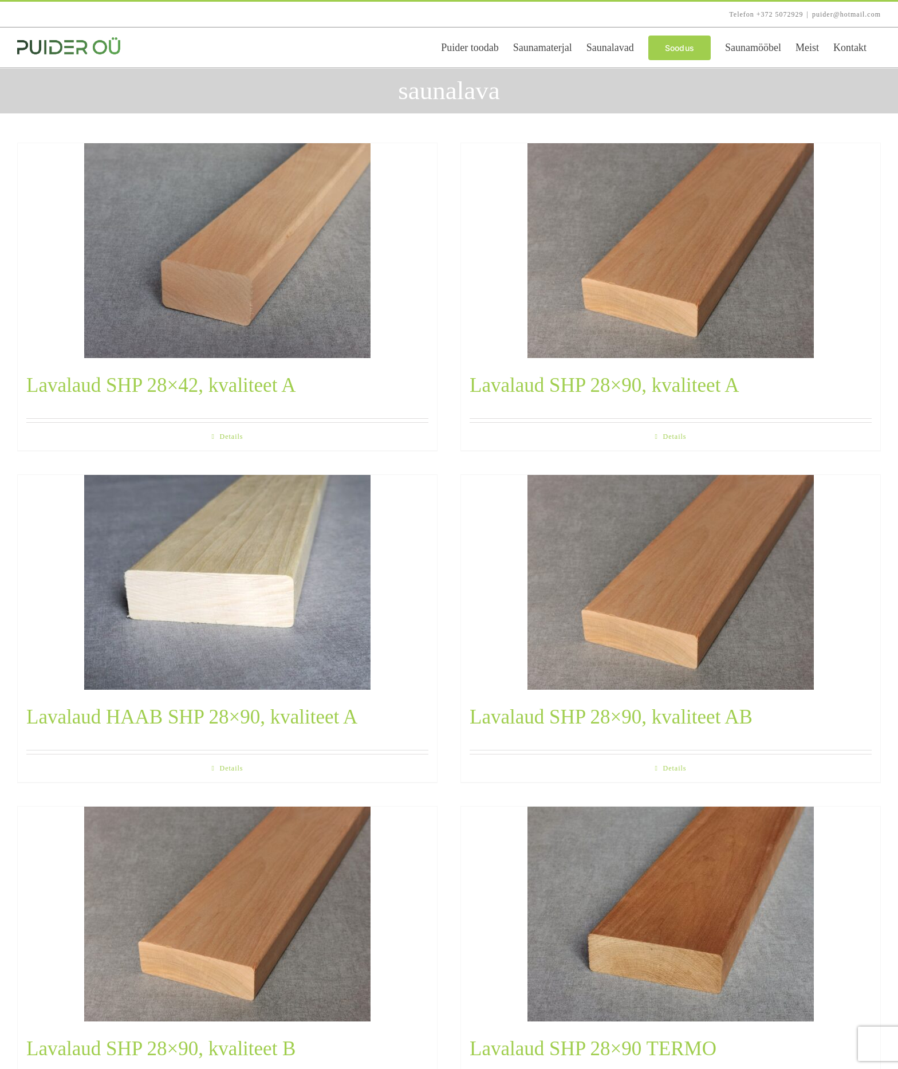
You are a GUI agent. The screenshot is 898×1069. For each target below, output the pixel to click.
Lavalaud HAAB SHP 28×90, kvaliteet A (191, 717)
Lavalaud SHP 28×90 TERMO (593, 1048)
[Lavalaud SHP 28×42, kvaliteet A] (227, 250)
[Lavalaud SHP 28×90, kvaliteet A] (670, 250)
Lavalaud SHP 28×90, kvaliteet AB (611, 717)
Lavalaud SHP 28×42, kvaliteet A (161, 385)
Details (231, 437)
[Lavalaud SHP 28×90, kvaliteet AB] (670, 582)
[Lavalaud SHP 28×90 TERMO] (670, 914)
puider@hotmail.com (846, 14)
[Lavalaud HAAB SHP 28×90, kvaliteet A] (227, 582)
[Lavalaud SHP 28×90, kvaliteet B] (227, 914)
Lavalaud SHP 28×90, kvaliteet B (161, 1048)
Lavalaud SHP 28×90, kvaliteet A (604, 385)
